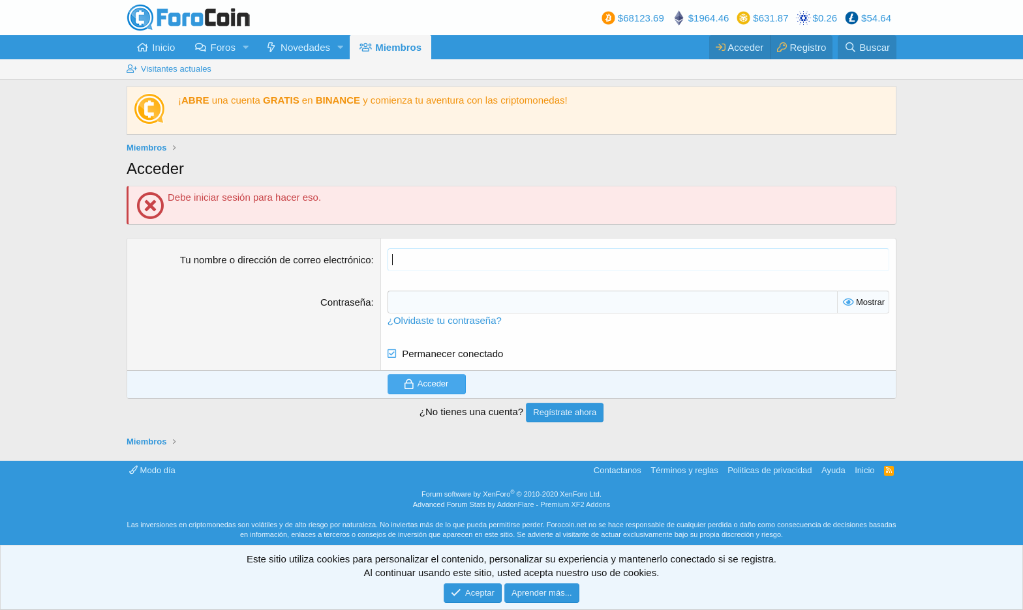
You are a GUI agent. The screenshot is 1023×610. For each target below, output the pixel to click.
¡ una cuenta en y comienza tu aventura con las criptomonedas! (373, 100)
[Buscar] (867, 47)
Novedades (305, 47)
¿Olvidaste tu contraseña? (445, 320)
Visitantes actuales (176, 69)
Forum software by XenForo (511, 494)
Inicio (163, 47)
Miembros (398, 47)
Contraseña (345, 302)
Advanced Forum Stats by (512, 504)
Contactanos (617, 470)
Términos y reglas (684, 470)
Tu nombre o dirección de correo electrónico (275, 259)
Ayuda (833, 470)
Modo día (152, 470)
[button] (246, 47)
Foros (223, 47)
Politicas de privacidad (769, 470)
